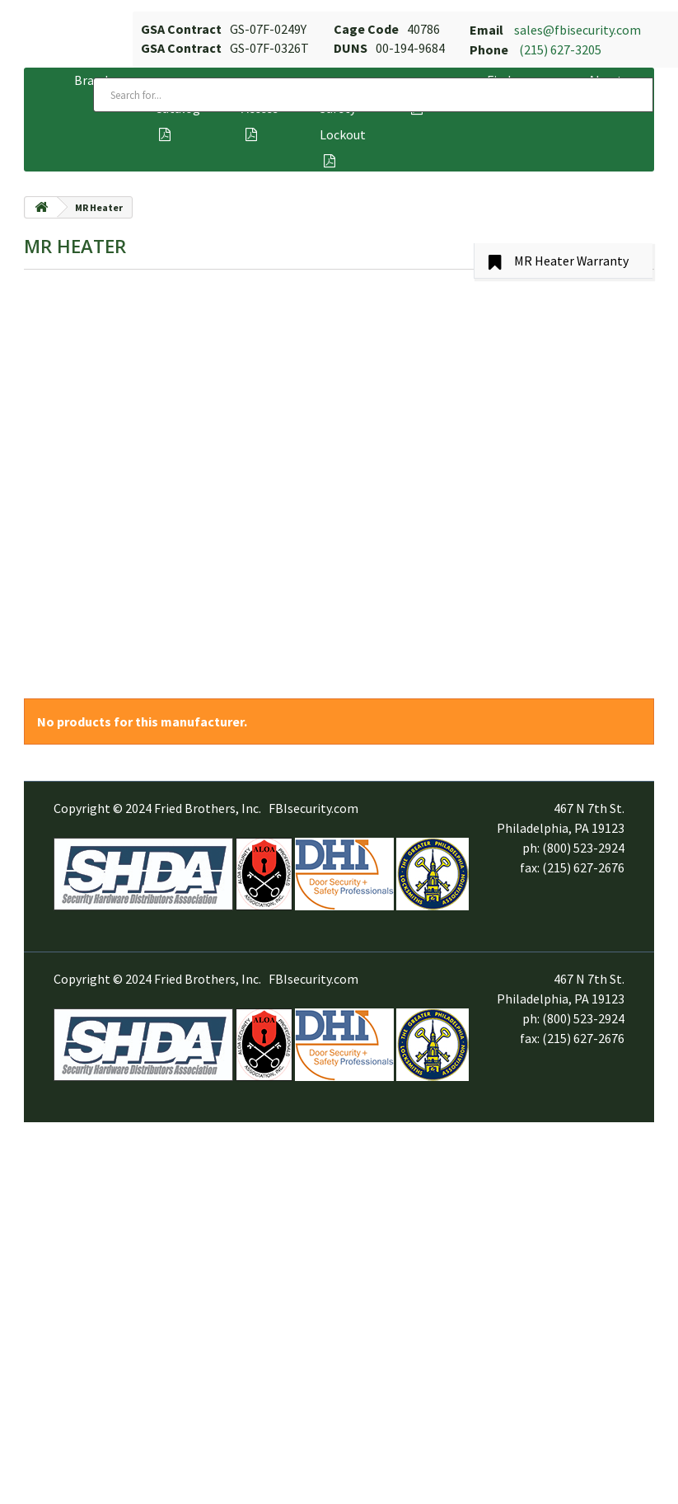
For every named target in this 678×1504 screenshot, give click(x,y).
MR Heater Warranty (571, 260)
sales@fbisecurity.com (577, 29)
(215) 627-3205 (560, 49)
